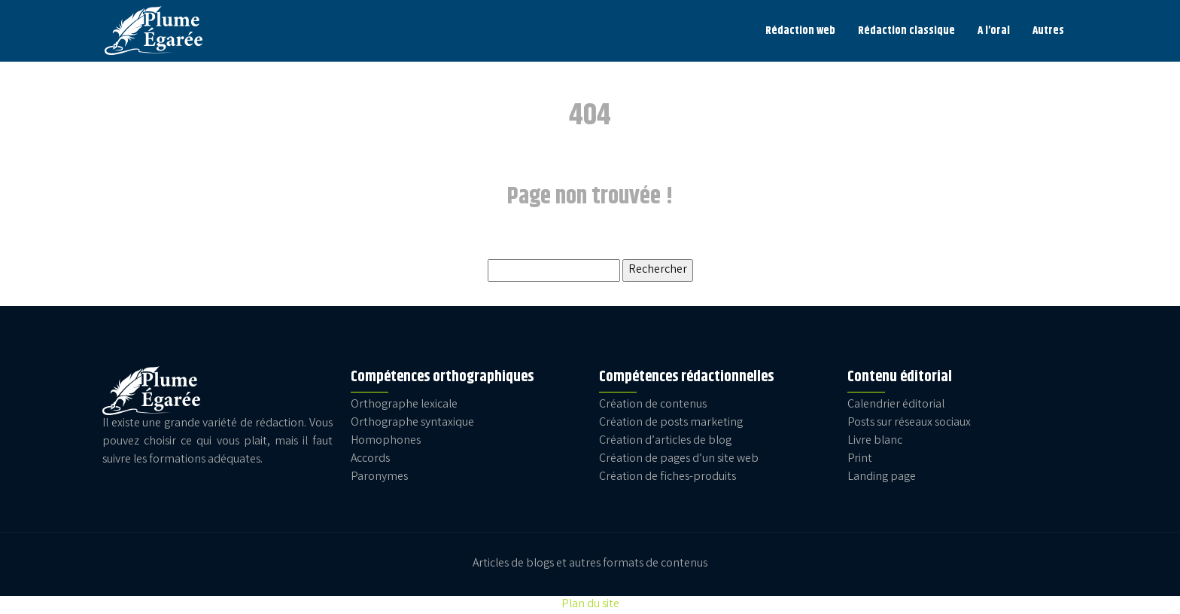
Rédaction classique (906, 30)
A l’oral (994, 30)
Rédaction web (800, 30)
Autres (1048, 30)
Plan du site (590, 604)
